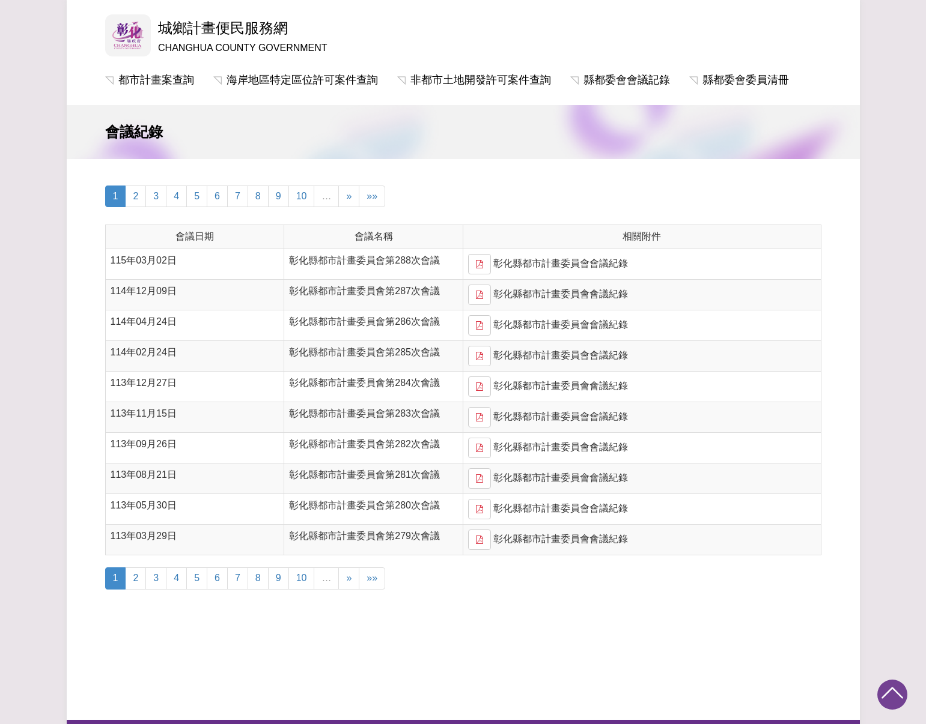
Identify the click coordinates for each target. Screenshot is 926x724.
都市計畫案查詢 (156, 80)
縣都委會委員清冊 (745, 80)
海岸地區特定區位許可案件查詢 (302, 80)
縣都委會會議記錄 (626, 80)
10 (301, 196)
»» (372, 196)
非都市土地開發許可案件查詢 (480, 80)
